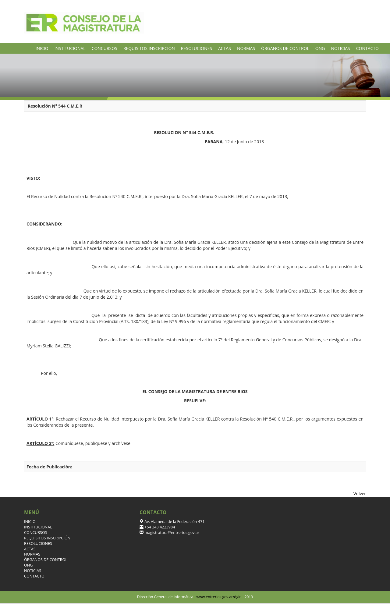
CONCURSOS (104, 48)
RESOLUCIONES (196, 48)
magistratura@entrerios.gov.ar (171, 532)
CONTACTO (367, 48)
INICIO (42, 48)
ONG (320, 48)
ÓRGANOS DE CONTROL (285, 48)
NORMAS (246, 48)
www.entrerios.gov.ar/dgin (218, 596)
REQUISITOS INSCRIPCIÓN (149, 48)
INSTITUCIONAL (70, 48)
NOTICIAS (340, 48)
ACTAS (224, 48)
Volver (359, 493)
